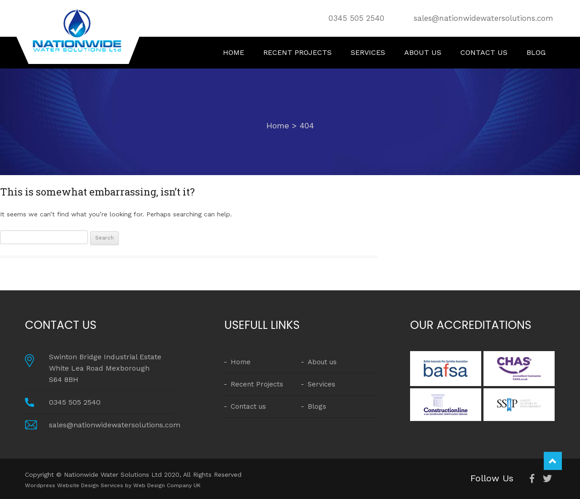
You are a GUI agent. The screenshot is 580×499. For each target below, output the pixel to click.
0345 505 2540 (356, 18)
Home (233, 52)
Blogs (317, 406)
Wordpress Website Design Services (75, 485)
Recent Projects (297, 52)
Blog (536, 52)
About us (422, 52)
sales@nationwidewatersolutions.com (483, 18)
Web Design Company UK (167, 485)
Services (368, 52)
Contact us (484, 52)
